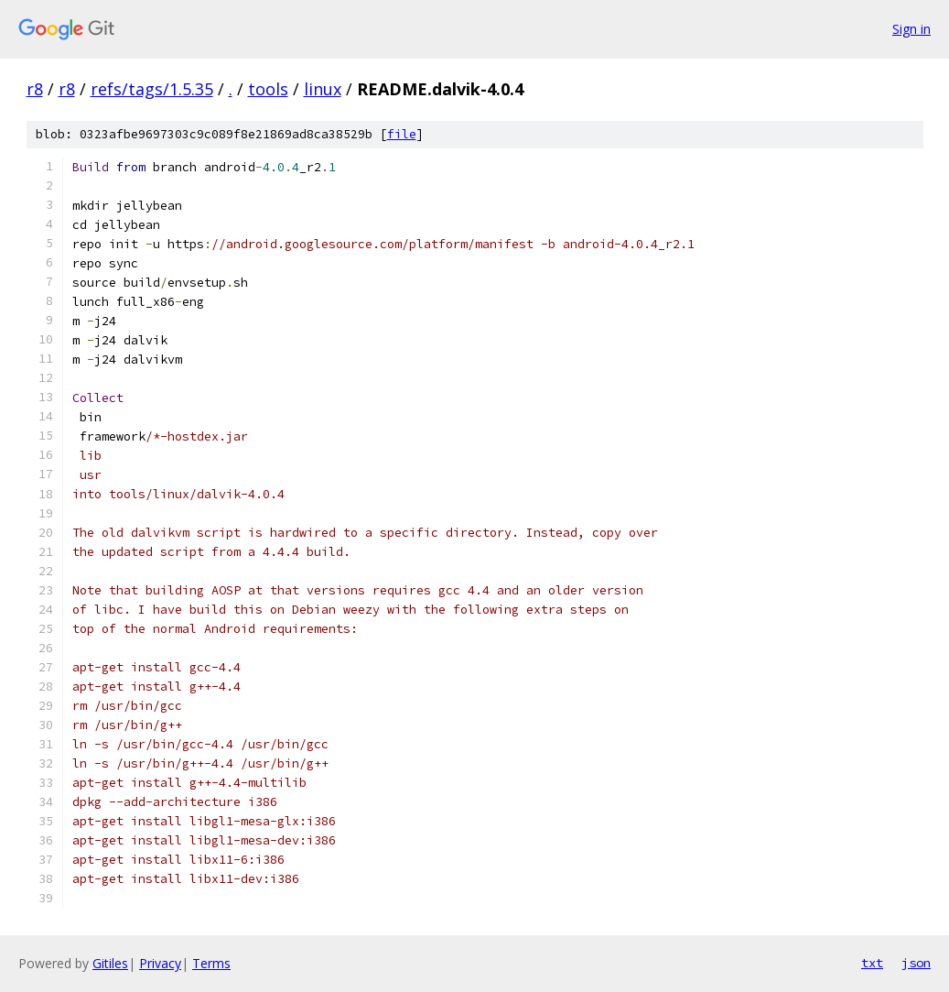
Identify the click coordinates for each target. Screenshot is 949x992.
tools (268, 89)
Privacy (160, 963)
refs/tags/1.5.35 (152, 89)
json (916, 962)
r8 (35, 89)
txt (872, 962)
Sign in (911, 29)
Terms (211, 963)
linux (322, 89)
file (401, 134)
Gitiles (110, 963)
